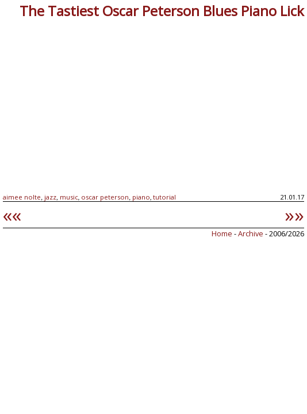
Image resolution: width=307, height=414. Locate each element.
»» (294, 214)
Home (222, 233)
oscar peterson (105, 197)
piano (141, 197)
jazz (50, 197)
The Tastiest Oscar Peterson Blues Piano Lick (162, 10)
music (69, 197)
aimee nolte (22, 197)
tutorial (164, 197)
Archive (251, 233)
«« (12, 214)
